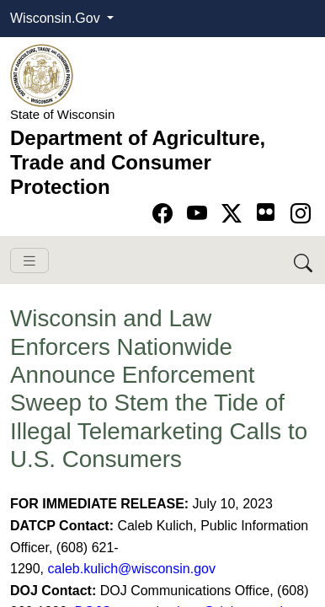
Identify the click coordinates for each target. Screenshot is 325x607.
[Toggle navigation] (29, 261)
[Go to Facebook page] (165, 213)
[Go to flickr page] (265, 212)
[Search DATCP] (304, 260)
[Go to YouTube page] (200, 213)
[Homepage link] (41, 74)
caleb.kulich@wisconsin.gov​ (131, 568)
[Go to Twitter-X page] (234, 213)
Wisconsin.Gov (57, 18)
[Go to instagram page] (300, 213)
